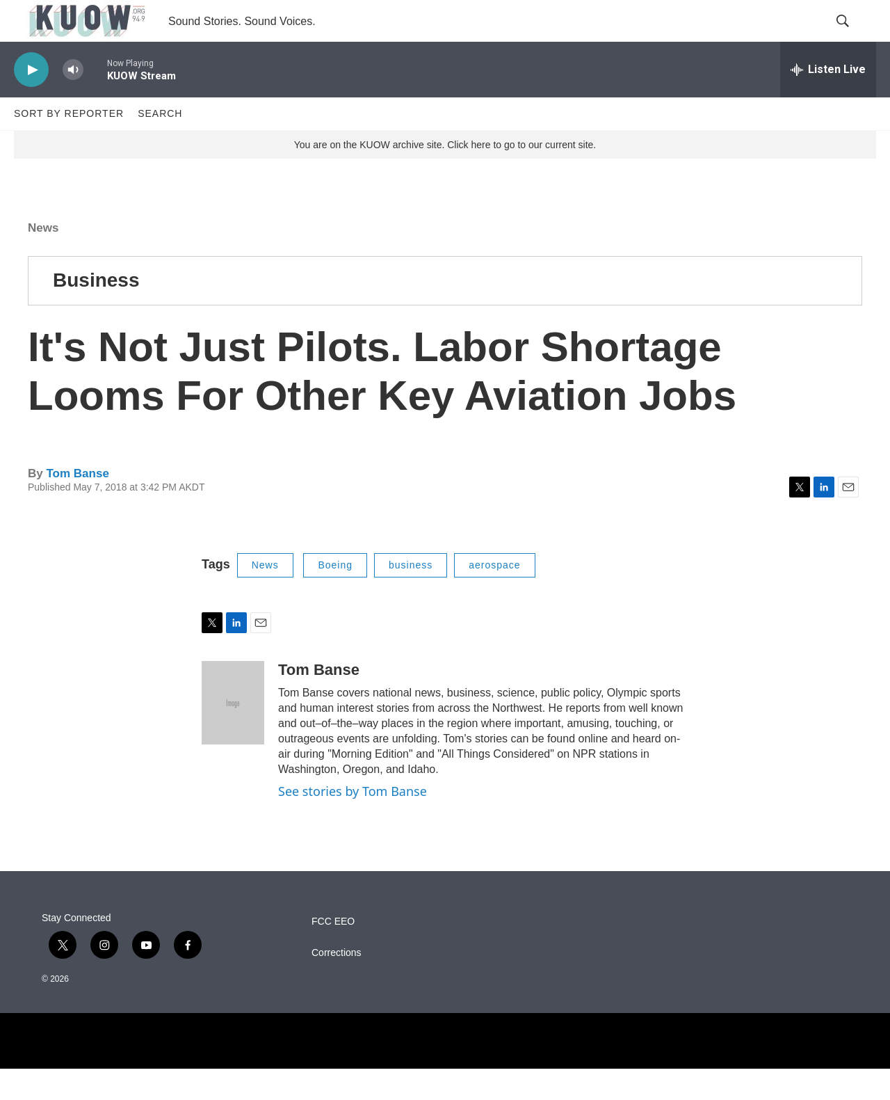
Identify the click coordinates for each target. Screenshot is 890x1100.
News (43, 259)
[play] (31, 101)
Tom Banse (77, 504)
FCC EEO (333, 953)
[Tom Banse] (233, 734)
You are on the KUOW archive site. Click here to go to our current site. (445, 176)
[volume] (73, 101)
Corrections (337, 984)
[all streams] (828, 101)
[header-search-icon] (854, 37)
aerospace (494, 596)
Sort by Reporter (69, 144)
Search (160, 144)
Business (96, 311)
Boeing (335, 596)
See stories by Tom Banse (352, 822)
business (410, 596)
